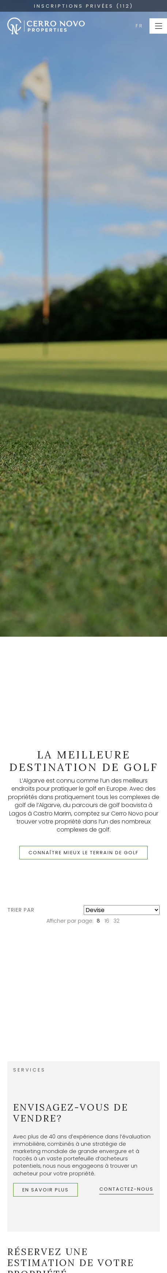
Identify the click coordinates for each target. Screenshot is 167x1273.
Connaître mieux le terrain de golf (83, 853)
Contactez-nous (126, 1189)
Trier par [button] (20, 910)
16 (107, 920)
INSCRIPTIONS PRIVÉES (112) (83, 6)
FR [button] (140, 26)
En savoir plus (45, 1190)
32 (116, 920)
